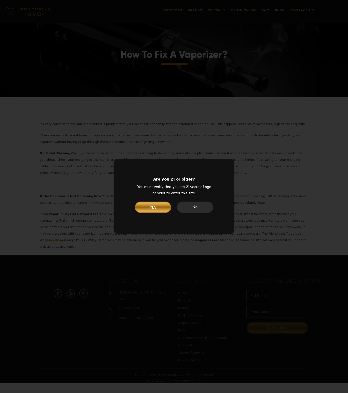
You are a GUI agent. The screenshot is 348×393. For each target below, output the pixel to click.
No (195, 207)
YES (153, 208)
